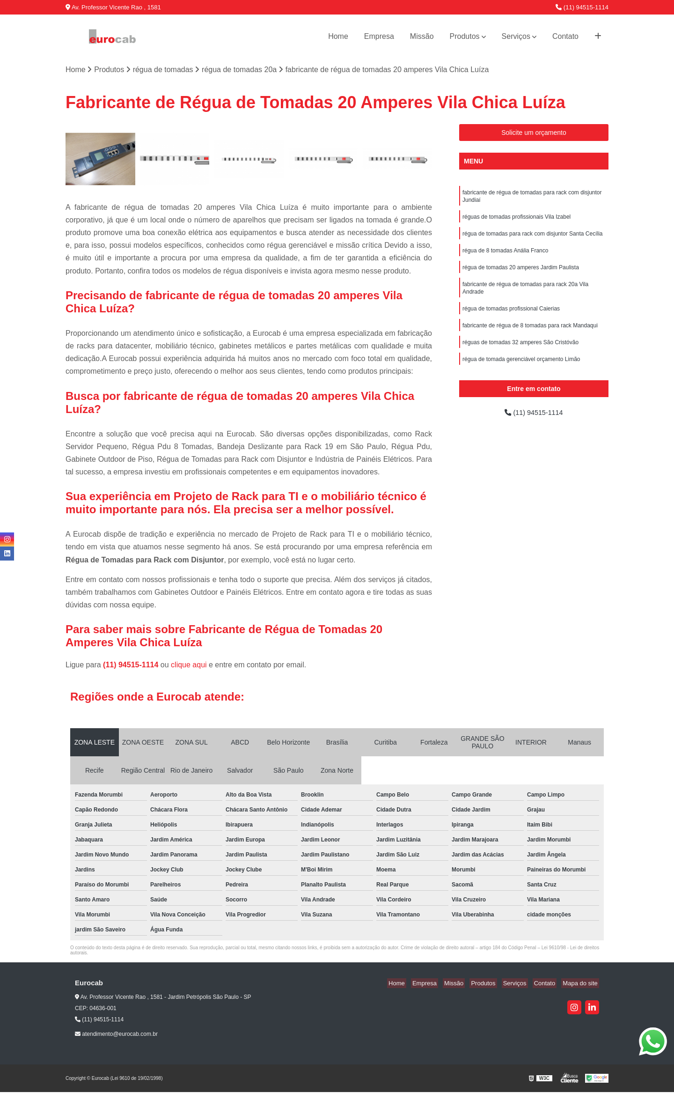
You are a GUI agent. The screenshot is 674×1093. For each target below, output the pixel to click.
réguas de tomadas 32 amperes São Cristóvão (520, 353)
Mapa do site (581, 984)
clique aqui (189, 666)
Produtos (465, 36)
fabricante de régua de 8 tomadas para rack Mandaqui (530, 335)
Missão (422, 36)
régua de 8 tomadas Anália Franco (505, 255)
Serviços (516, 36)
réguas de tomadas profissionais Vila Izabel (516, 220)
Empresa (379, 36)
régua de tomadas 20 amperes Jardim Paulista (520, 273)
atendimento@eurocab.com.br (116, 1034)
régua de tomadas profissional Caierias (511, 317)
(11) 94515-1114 (582, 7)
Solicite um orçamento (533, 133)
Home (338, 36)
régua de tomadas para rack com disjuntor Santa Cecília (532, 238)
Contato (565, 36)
